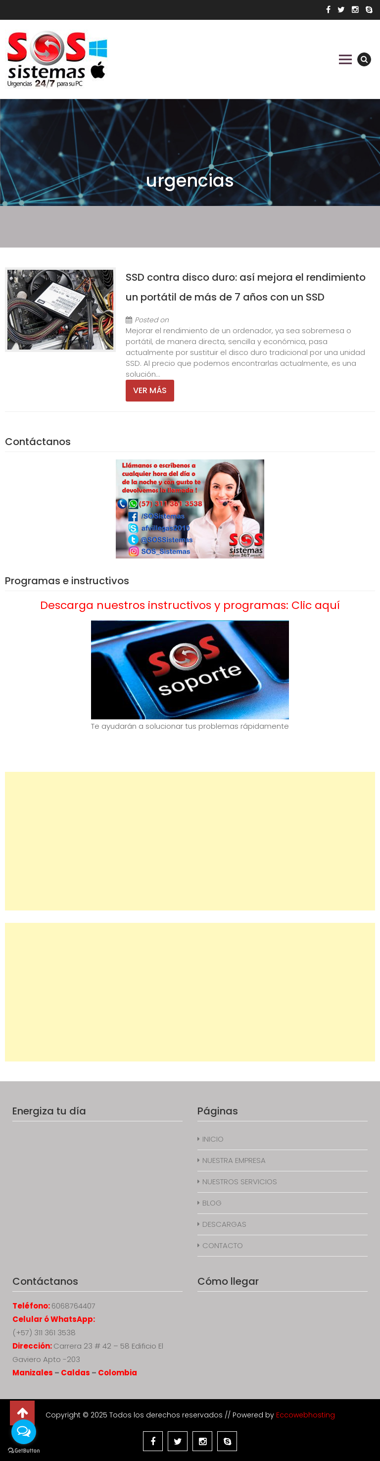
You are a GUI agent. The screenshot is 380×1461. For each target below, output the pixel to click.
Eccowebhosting (305, 1415)
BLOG (212, 1203)
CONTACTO (222, 1245)
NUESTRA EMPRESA (234, 1160)
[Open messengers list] (23, 1431)
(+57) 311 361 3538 (44, 1332)
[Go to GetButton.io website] (24, 1451)
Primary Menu (345, 59)
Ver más (150, 390)
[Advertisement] (190, 841)
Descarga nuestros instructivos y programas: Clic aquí (190, 605)
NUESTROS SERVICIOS (239, 1181)
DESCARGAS (224, 1224)
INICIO (213, 1139)
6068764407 (73, 1306)
